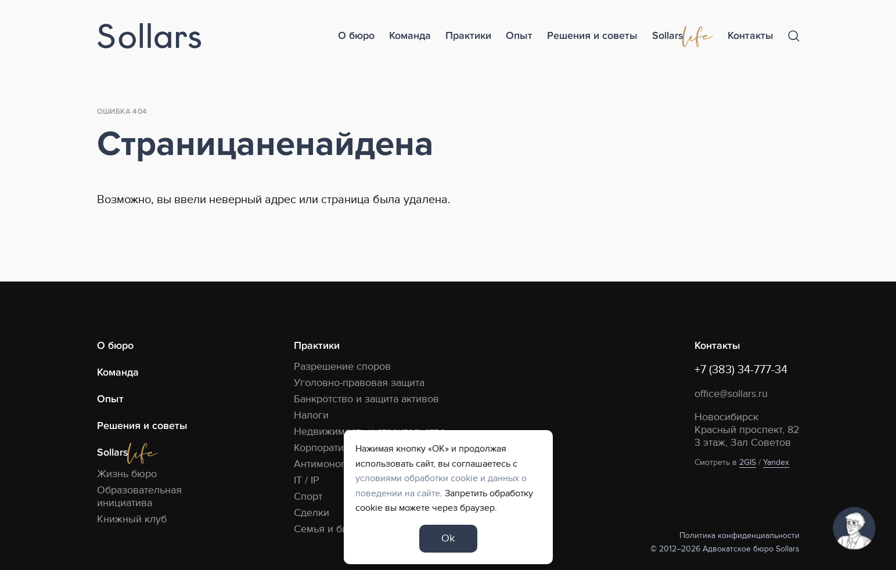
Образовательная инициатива (139, 496)
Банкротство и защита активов (366, 399)
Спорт (308, 496)
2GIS (747, 462)
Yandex (776, 462)
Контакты (750, 36)
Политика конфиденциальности (739, 535)
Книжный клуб (132, 519)
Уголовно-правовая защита (359, 383)
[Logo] (149, 36)
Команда (410, 36)
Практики (468, 36)
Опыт (519, 36)
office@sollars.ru (731, 394)
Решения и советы (592, 36)
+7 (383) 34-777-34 (741, 370)
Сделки (311, 513)
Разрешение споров (342, 366)
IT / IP (306, 480)
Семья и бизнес (332, 529)
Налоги (311, 415)
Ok (448, 538)
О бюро (356, 36)
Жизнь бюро (127, 474)
